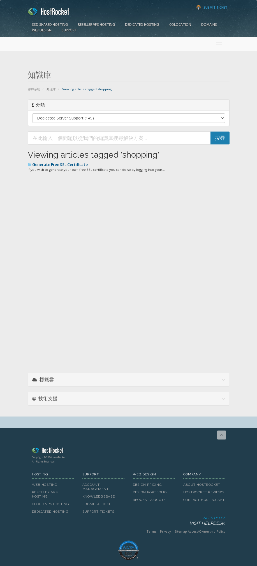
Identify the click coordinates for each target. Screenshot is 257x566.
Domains (209, 24)
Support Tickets (98, 512)
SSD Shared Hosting (50, 24)
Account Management (95, 487)
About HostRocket (201, 485)
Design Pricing (147, 485)
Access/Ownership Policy (206, 531)
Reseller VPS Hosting (96, 24)
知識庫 (51, 89)
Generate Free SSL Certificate (58, 164)
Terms (151, 531)
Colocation (180, 24)
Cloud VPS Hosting (50, 504)
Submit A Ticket (98, 504)
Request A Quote (149, 500)
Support (69, 30)
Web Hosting (45, 485)
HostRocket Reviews (203, 492)
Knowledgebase (98, 496)
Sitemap (181, 531)
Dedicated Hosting (142, 24)
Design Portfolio (150, 492)
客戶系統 (34, 89)
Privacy (165, 531)
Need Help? (128, 521)
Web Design (42, 30)
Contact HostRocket (204, 500)
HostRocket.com (128, 451)
